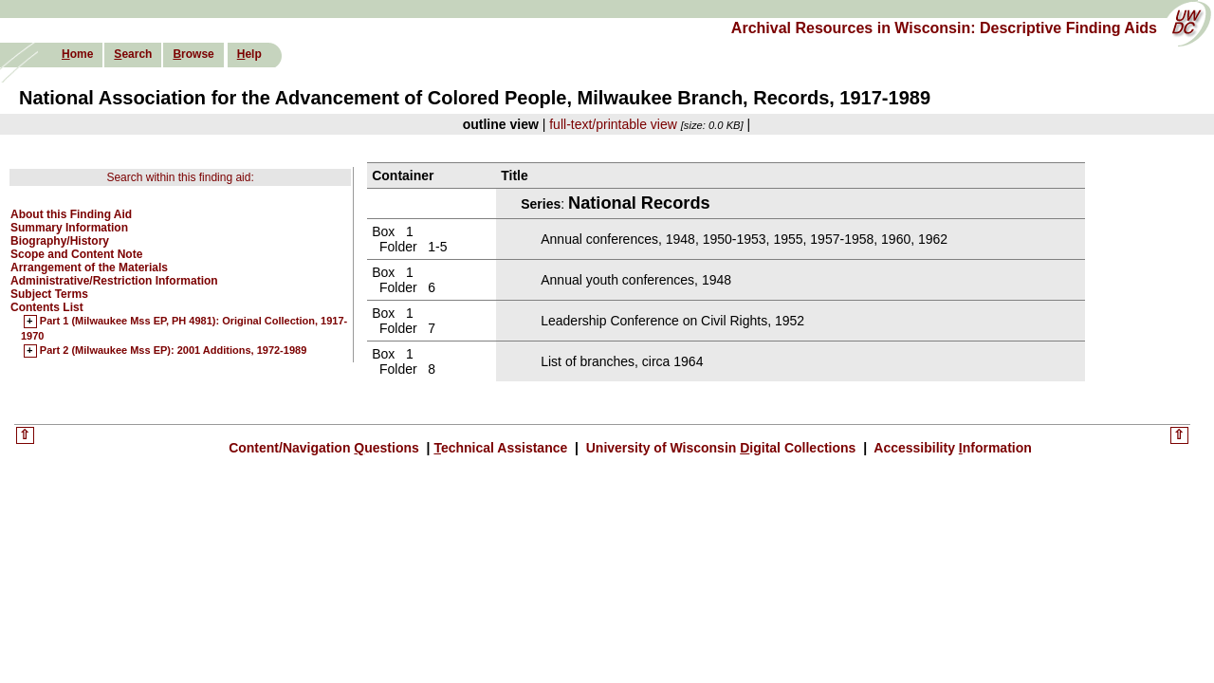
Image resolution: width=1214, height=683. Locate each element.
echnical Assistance (502, 447)
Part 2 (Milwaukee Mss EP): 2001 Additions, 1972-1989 (173, 351)
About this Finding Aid (71, 214)
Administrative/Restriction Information (114, 280)
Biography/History (59, 241)
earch (133, 54)
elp (249, 54)
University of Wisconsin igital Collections (720, 447)
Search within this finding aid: (179, 177)
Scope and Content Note (76, 254)
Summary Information (69, 227)
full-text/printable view (613, 124)
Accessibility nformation (951, 447)
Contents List (46, 307)
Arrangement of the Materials (89, 267)
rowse (193, 54)
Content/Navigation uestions (326, 447)
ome (77, 54)
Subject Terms (49, 294)
